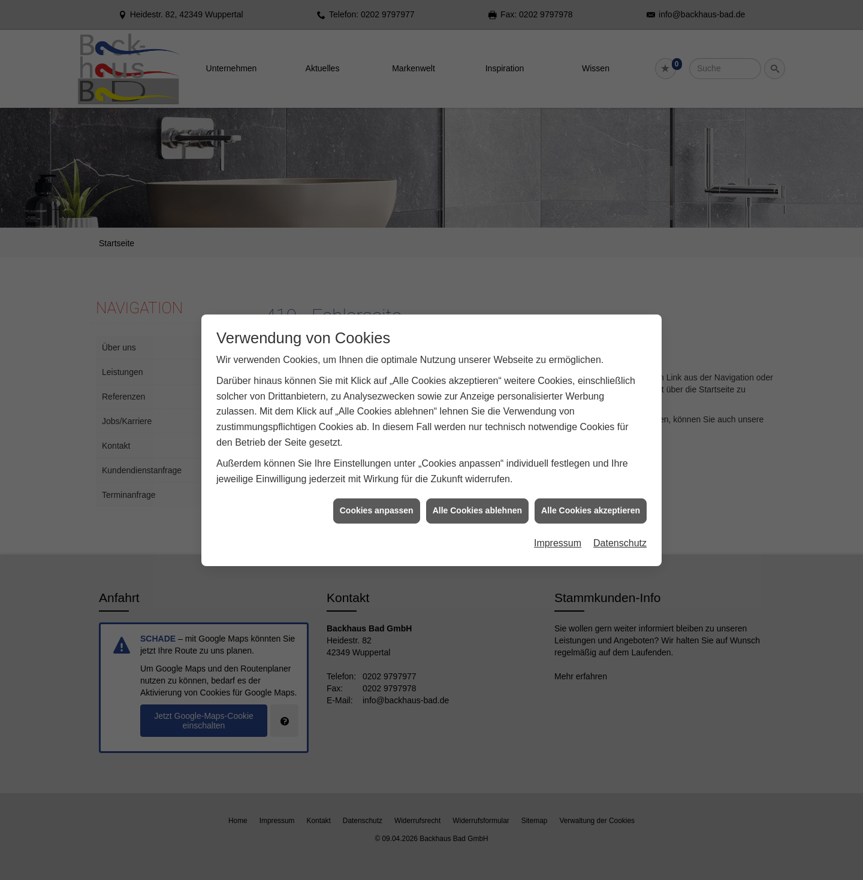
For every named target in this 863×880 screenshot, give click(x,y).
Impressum (557, 530)
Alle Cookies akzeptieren (590, 498)
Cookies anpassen (377, 498)
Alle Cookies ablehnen (477, 498)
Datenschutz (620, 530)
